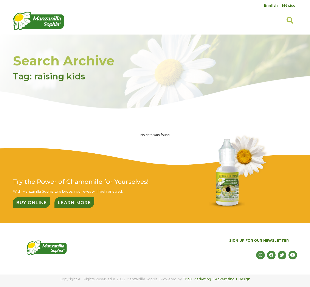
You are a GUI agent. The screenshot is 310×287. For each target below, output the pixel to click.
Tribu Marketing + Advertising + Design (216, 279)
